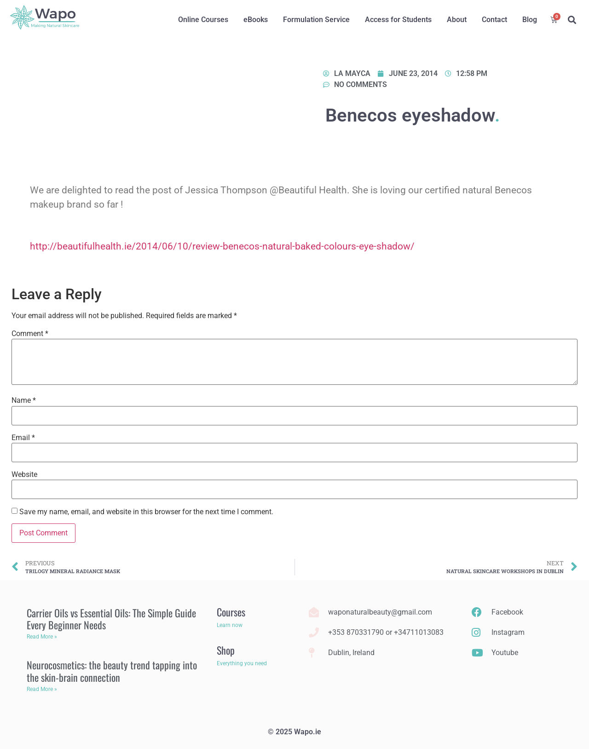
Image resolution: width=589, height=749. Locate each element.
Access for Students (398, 19)
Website (24, 474)
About (457, 19)
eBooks (255, 19)
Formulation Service (316, 19)
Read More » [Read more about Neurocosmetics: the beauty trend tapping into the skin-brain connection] (42, 689)
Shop (226, 650)
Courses (231, 611)
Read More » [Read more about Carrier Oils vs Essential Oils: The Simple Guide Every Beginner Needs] (42, 636)
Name (24, 400)
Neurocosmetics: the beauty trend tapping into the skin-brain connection (112, 670)
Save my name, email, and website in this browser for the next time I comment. (146, 512)
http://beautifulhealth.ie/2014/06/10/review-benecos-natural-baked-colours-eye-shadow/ (222, 246)
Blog (529, 19)
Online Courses (203, 19)
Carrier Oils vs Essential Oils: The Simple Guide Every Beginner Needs (111, 618)
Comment (30, 333)
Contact (494, 19)
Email (23, 437)
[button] (571, 20)
